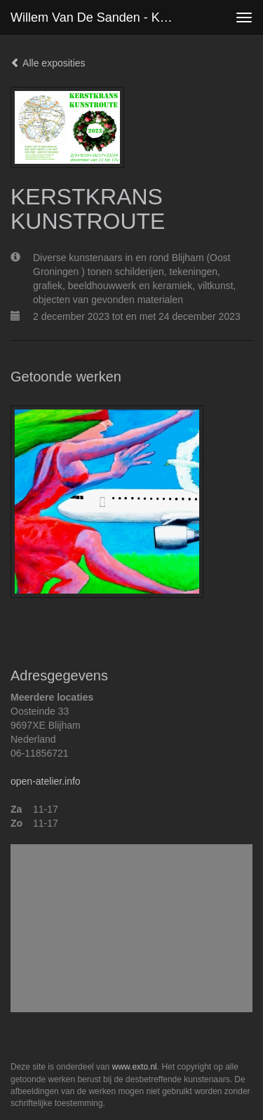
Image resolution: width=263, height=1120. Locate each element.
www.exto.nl (134, 1067)
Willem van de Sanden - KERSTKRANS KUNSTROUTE (101, 17)
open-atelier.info (46, 781)
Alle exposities (48, 63)
